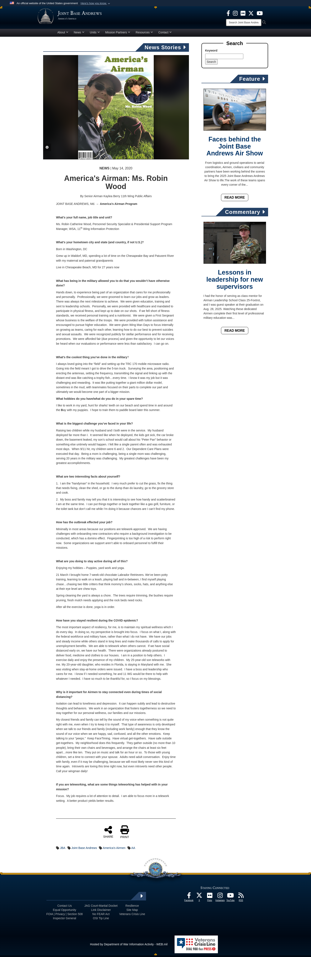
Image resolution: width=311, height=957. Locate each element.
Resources (144, 34)
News (79, 34)
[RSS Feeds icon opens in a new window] (241, 898)
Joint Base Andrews (84, 849)
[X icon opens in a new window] (251, 13)
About (63, 34)
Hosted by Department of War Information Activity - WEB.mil (128, 946)
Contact (165, 34)
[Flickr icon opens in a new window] (243, 13)
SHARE (108, 833)
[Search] (243, 22)
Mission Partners (117, 34)
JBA (62, 849)
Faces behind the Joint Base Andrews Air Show (234, 148)
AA (133, 849)
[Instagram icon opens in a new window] (235, 13)
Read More (235, 199)
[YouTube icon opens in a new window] (260, 13)
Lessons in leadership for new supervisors (234, 281)
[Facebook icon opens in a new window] (228, 13)
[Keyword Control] (224, 58)
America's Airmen (114, 849)
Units (95, 34)
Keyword (211, 52)
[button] (96, 3)
